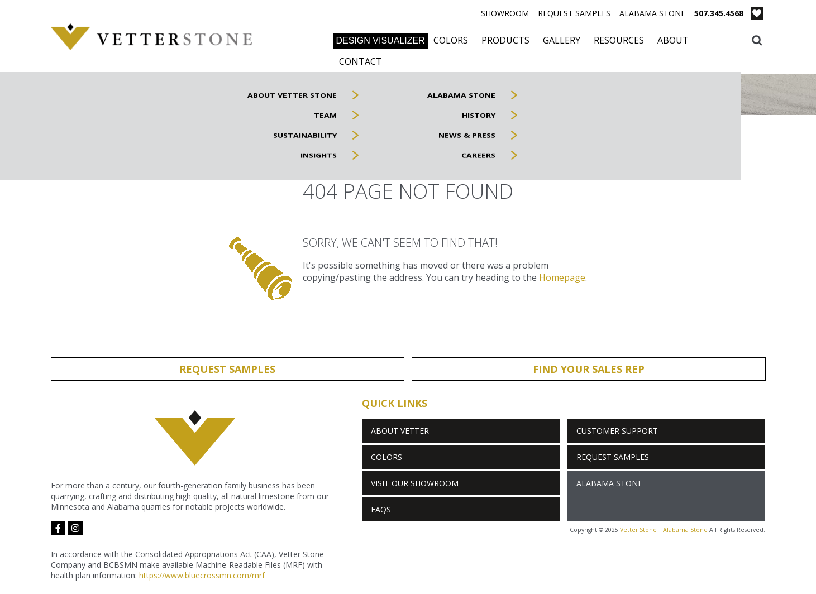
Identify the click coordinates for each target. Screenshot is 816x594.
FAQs (381, 509)
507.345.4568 (718, 13)
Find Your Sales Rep (589, 369)
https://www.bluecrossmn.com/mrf (202, 575)
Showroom (505, 13)
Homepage (562, 277)
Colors (450, 40)
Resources (619, 40)
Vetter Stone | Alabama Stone (664, 530)
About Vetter (400, 430)
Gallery (561, 40)
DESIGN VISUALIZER (380, 40)
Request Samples (574, 13)
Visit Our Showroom (415, 483)
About (673, 40)
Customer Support (617, 430)
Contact (360, 61)
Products (505, 40)
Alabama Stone (652, 13)
